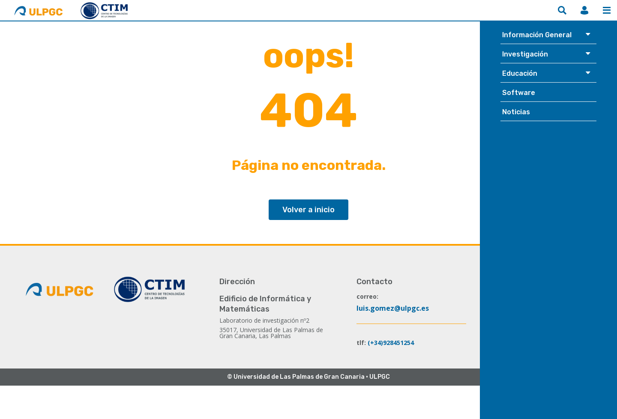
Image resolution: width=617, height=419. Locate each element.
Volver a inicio (308, 209)
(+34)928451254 (391, 343)
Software (518, 93)
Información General (537, 35)
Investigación (525, 54)
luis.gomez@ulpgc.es (392, 308)
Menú (607, 10)
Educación (519, 73)
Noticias (516, 112)
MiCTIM (584, 10)
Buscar (562, 10)
